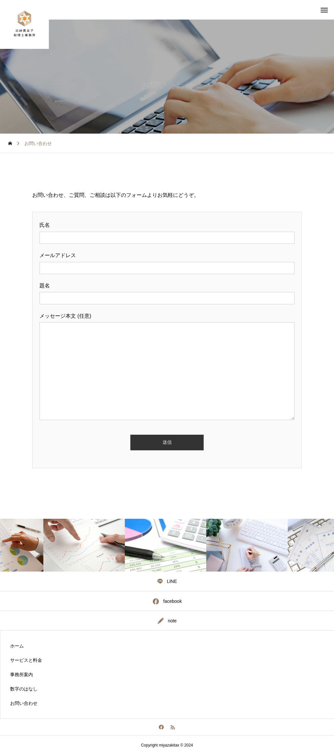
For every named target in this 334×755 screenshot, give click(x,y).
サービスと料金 (26, 660)
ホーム (17, 646)
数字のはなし (23, 689)
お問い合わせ (23, 703)
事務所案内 (21, 674)
